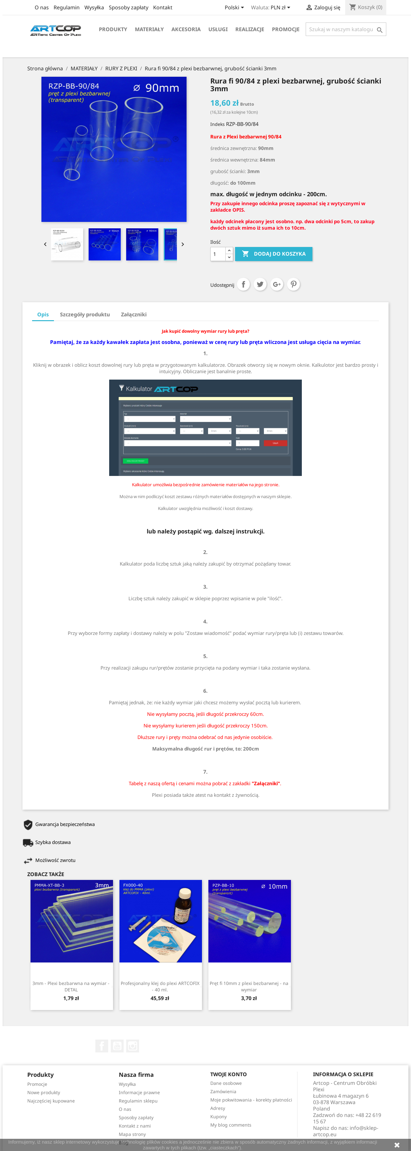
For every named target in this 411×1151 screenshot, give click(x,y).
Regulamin (67, 7)
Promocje (286, 29)
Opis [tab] (43, 314)
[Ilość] (218, 254)
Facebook (101, 1046)
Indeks (217, 124)
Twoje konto (228, 1074)
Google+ (276, 284)
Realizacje (249, 29)
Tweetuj (260, 284)
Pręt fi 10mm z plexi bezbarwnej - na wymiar (249, 986)
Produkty (113, 29)
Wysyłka (94, 7)
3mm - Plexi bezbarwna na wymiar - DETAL (70, 986)
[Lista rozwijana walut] (282, 8)
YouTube (117, 1046)
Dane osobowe (226, 1083)
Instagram (132, 1046)
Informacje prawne (139, 1092)
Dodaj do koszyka (274, 254)
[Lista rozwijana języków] (235, 8)
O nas (42, 7)
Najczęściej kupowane (51, 1101)
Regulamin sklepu (138, 1101)
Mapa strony (132, 1134)
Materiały (149, 29)
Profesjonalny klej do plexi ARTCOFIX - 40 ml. (160, 986)
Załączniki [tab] (134, 314)
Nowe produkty (43, 1092)
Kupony (218, 1116)
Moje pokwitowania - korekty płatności (251, 1100)
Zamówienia (223, 1091)
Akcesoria (186, 29)
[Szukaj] (346, 29)
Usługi (218, 29)
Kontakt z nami (135, 1126)
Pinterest (293, 284)
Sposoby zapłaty (128, 7)
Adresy (217, 1108)
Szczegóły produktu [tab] (85, 314)
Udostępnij (243, 284)
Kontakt (162, 7)
